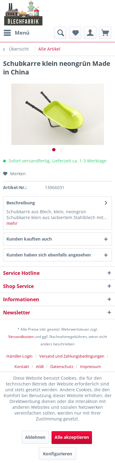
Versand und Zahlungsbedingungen (71, 356)
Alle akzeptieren (72, 437)
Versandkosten (21, 336)
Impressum (90, 366)
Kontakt (21, 366)
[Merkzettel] (75, 33)
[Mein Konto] (90, 33)
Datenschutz (61, 366)
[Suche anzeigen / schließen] (60, 33)
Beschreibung (20, 203)
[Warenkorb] (105, 33)
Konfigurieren (57, 454)
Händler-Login (19, 356)
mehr (11, 223)
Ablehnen (35, 437)
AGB (40, 366)
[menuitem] (16, 33)
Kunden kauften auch (29, 239)
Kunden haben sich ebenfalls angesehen (48, 255)
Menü (16, 32)
